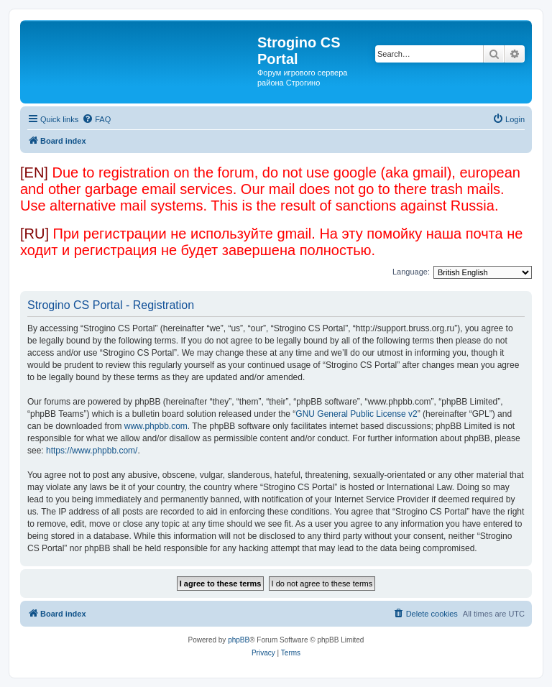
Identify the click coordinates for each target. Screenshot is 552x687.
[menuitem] (96, 119)
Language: (411, 271)
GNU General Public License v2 (356, 414)
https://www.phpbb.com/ (91, 451)
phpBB (238, 640)
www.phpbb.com (156, 426)
